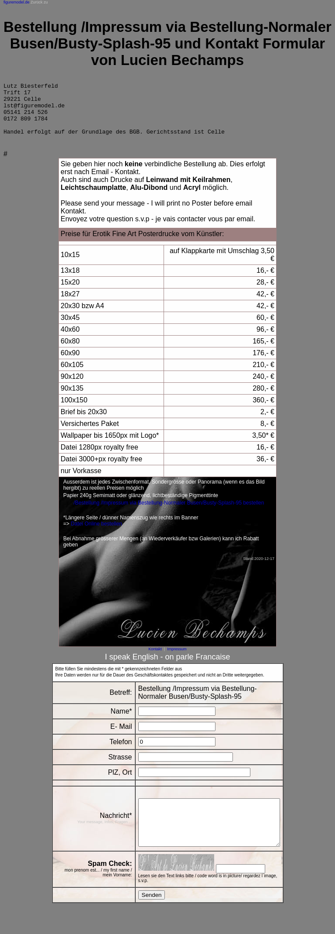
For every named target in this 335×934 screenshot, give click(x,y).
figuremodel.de (16, 2)
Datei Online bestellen (96, 534)
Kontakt (155, 659)
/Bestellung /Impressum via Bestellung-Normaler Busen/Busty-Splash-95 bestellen (169, 513)
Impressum (177, 659)
